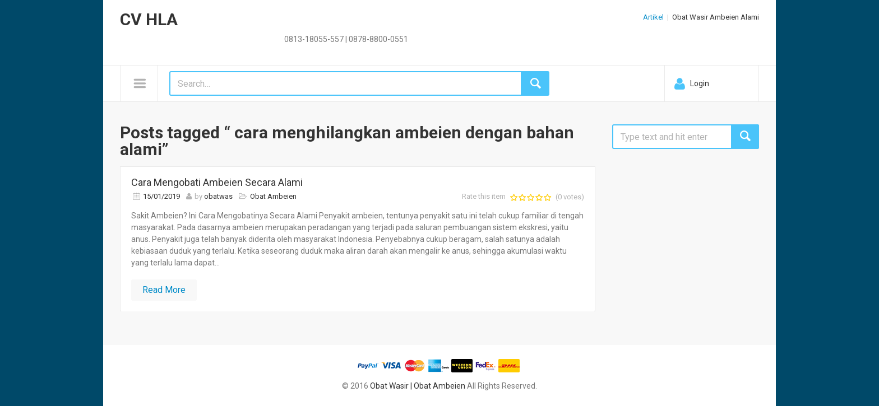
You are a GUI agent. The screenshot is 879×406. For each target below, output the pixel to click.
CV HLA (149, 19)
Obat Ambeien (273, 196)
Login (699, 83)
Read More (164, 289)
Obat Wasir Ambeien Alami (715, 17)
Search (745, 136)
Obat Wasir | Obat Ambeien (417, 385)
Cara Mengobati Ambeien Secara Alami (217, 182)
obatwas (218, 196)
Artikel (653, 17)
